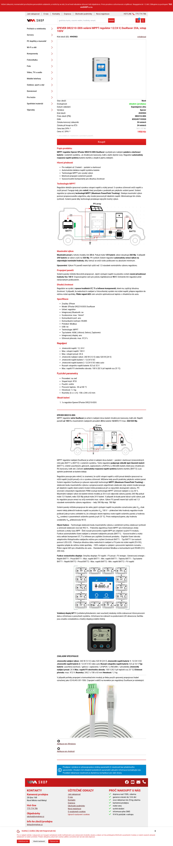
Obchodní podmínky (83, 14)
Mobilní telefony (40, 79)
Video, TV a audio (40, 72)
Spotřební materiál (40, 104)
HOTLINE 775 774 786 (135, 14)
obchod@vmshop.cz (35, 816)
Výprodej (40, 110)
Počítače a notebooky (40, 29)
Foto (40, 66)
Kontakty (56, 14)
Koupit (101, 141)
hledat (111, 20)
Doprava (67, 14)
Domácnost (40, 91)
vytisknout (141, 37)
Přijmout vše (54, 841)
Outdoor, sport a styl (40, 85)
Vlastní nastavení (39, 841)
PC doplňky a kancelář (40, 41)
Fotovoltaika (40, 60)
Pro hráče (40, 97)
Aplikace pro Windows (66, 742)
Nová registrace (102, 14)
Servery (40, 35)
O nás (45, 14)
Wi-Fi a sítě (40, 47)
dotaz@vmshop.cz (35, 824)
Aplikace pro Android (65, 750)
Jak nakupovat (33, 14)
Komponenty (40, 54)
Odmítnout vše (23, 841)
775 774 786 (32, 808)
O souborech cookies (77, 811)
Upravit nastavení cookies (79, 814)
